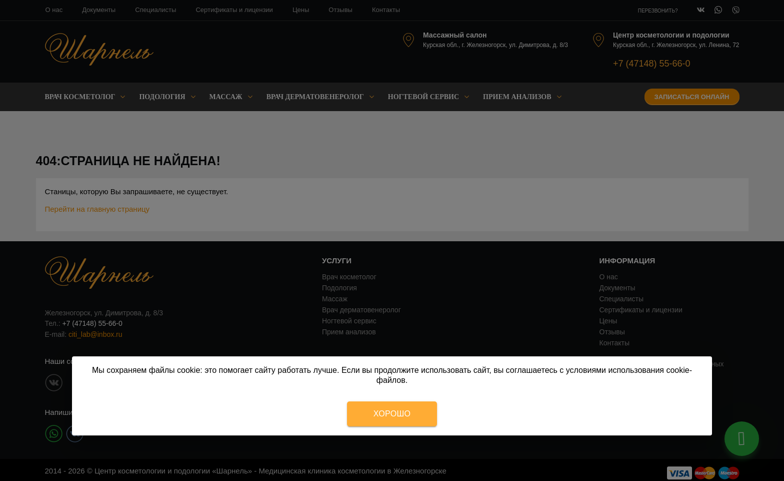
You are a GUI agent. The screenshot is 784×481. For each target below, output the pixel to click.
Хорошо (392, 413)
